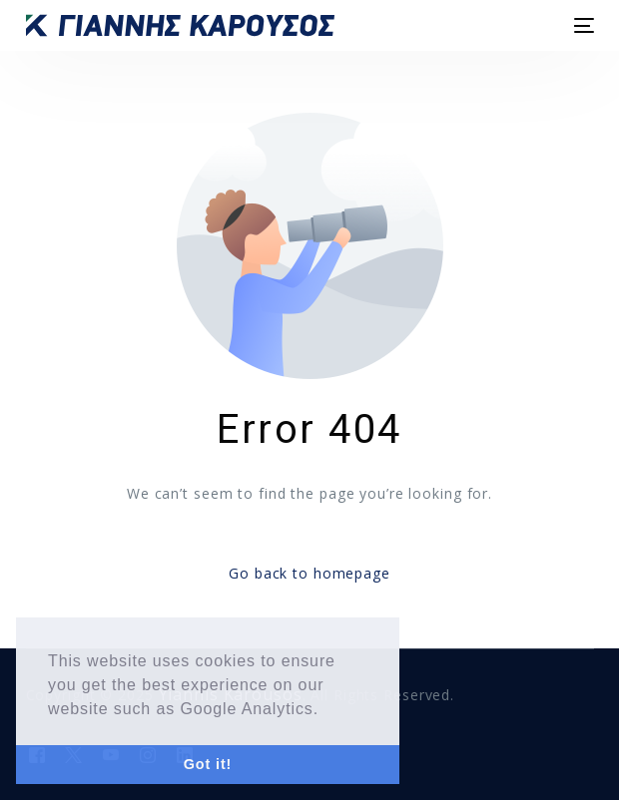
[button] (326, 710)
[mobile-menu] (582, 25)
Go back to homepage (309, 573)
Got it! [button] (208, 764)
